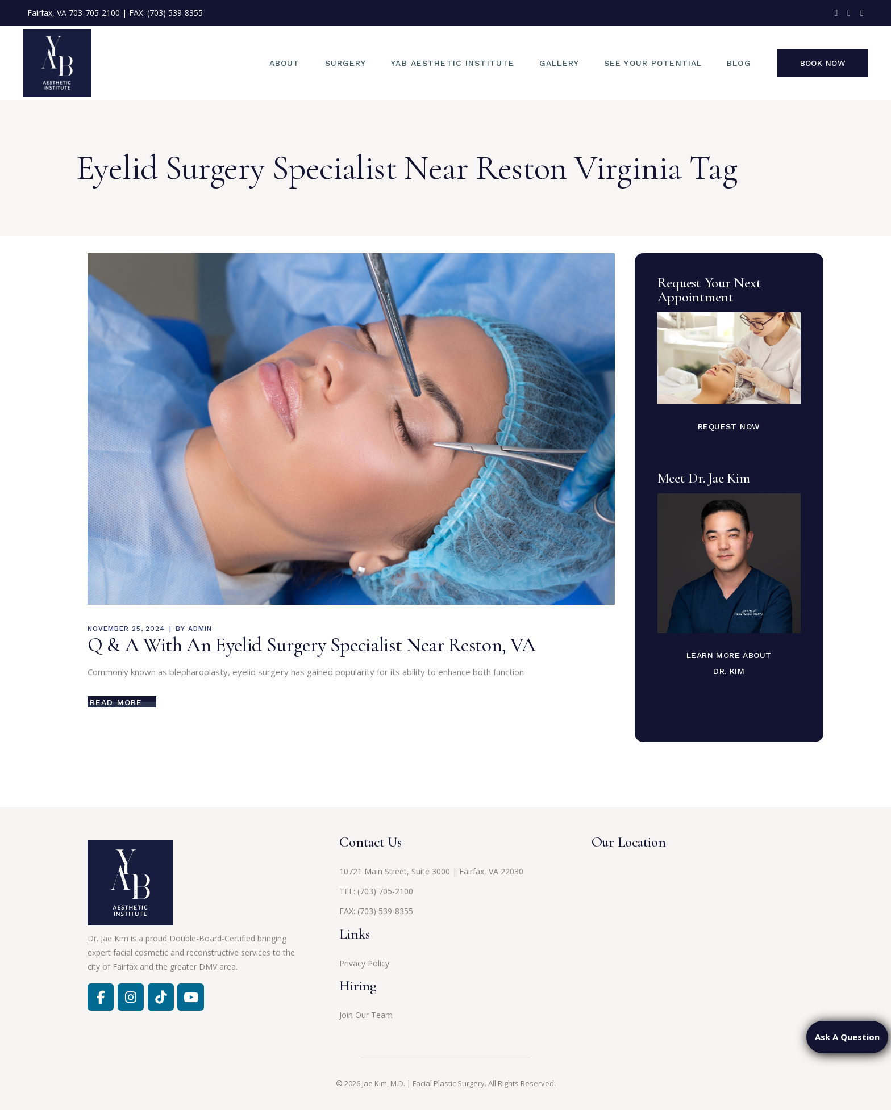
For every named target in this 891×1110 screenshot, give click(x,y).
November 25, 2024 (126, 629)
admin (200, 629)
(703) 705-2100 (385, 891)
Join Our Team (366, 1015)
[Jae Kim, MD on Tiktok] (161, 997)
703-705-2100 (94, 12)
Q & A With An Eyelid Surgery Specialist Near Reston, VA (312, 645)
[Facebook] (101, 997)
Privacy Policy (364, 963)
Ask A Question (847, 1036)
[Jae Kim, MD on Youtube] (190, 997)
